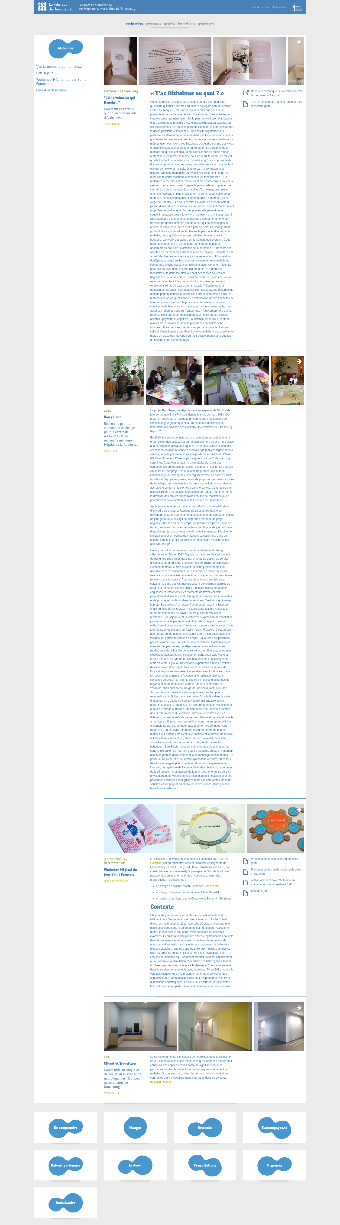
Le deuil (135, 1165)
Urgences (274, 1165)
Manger (135, 1127)
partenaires (260, 6)
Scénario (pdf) (260, 891)
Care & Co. (111, 451)
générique (206, 23)
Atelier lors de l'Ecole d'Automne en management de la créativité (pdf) (273, 882)
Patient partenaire (65, 1165)
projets (169, 23)
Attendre (205, 1127)
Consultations (205, 1165)
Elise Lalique (112, 124)
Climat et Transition (51, 90)
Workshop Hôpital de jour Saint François (61, 81)
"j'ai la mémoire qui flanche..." (59, 66)
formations (186, 23)
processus (153, 23)
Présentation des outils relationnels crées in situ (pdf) (276, 871)
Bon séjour (44, 73)
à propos (279, 6)
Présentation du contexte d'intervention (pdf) (275, 861)
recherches (134, 23)
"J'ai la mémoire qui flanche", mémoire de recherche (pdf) (276, 104)
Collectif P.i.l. (112, 1093)
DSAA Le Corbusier (116, 881)
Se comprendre (66, 1127)
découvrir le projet (161, 1081)
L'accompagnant (274, 1127)
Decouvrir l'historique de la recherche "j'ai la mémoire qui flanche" (276, 93)
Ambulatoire (65, 1203)
